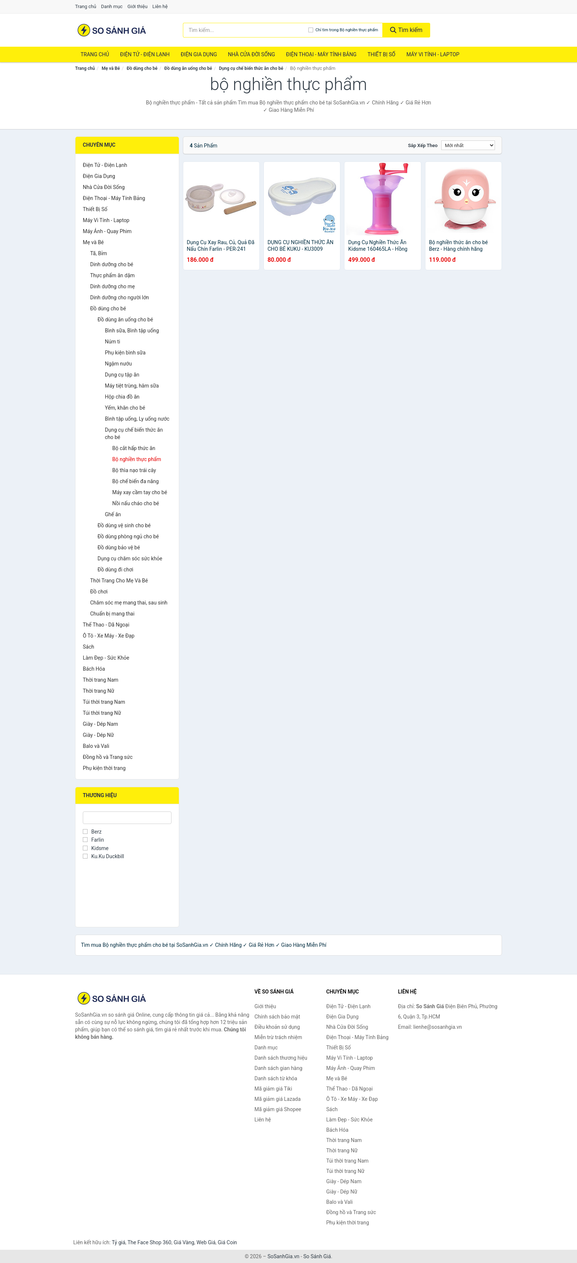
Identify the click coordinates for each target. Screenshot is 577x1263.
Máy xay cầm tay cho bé (139, 492)
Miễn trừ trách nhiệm (278, 1037)
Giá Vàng (184, 1242)
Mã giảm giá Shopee (278, 1109)
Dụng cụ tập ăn (122, 375)
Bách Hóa (94, 669)
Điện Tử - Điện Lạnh (145, 54)
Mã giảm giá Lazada (278, 1099)
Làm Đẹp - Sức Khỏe (106, 658)
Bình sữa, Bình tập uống (132, 330)
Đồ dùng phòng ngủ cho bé (128, 536)
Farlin (93, 840)
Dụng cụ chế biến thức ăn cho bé (251, 68)
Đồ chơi (98, 592)
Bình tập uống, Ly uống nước (137, 419)
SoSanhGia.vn (283, 1256)
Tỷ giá (118, 1242)
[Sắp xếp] (468, 145)
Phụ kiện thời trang (104, 768)
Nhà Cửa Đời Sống (251, 54)
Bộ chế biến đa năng (135, 481)
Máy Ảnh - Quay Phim (107, 231)
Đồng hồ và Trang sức (107, 757)
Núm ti (112, 342)
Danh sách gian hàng (278, 1068)
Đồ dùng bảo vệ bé (119, 547)
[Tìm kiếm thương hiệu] (246, 30)
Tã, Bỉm (98, 253)
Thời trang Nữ (98, 691)
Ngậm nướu (118, 364)
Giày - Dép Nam (100, 724)
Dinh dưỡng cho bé (111, 264)
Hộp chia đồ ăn (122, 397)
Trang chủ (85, 6)
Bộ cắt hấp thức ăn (133, 448)
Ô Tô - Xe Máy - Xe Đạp (108, 636)
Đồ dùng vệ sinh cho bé (124, 525)
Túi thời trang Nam (104, 702)
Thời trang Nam (100, 680)
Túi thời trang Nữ (102, 713)
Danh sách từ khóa (276, 1078)
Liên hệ (160, 6)
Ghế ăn (113, 514)
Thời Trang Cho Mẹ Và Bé (119, 581)
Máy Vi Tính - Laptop (432, 54)
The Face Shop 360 (149, 1242)
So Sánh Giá (317, 1256)
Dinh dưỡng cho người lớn (119, 297)
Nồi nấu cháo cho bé (135, 503)
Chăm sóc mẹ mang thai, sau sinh (128, 603)
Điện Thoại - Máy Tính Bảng (321, 54)
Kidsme (96, 848)
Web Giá (206, 1242)
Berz (92, 832)
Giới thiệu (137, 6)
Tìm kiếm (406, 29)
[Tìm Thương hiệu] (127, 817)
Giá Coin (227, 1242)
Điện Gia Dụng (199, 54)
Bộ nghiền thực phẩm (136, 459)
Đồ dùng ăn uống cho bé (188, 68)
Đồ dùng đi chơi (115, 569)
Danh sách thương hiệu (281, 1058)
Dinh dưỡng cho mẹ (112, 286)
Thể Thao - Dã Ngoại (106, 625)
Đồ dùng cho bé (142, 68)
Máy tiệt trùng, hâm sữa (132, 386)
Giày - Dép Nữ (98, 735)
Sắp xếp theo (423, 145)
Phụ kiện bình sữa (125, 353)
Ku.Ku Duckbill (103, 856)
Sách (88, 647)
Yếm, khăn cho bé (125, 408)
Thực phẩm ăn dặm (112, 275)
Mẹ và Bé (111, 68)
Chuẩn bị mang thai (112, 614)
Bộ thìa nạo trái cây (134, 470)
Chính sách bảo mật (277, 1017)
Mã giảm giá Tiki (273, 1089)
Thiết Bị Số (382, 54)
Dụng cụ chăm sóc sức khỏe (130, 558)
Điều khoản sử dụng (277, 1027)
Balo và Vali (96, 746)
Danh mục (112, 6)
